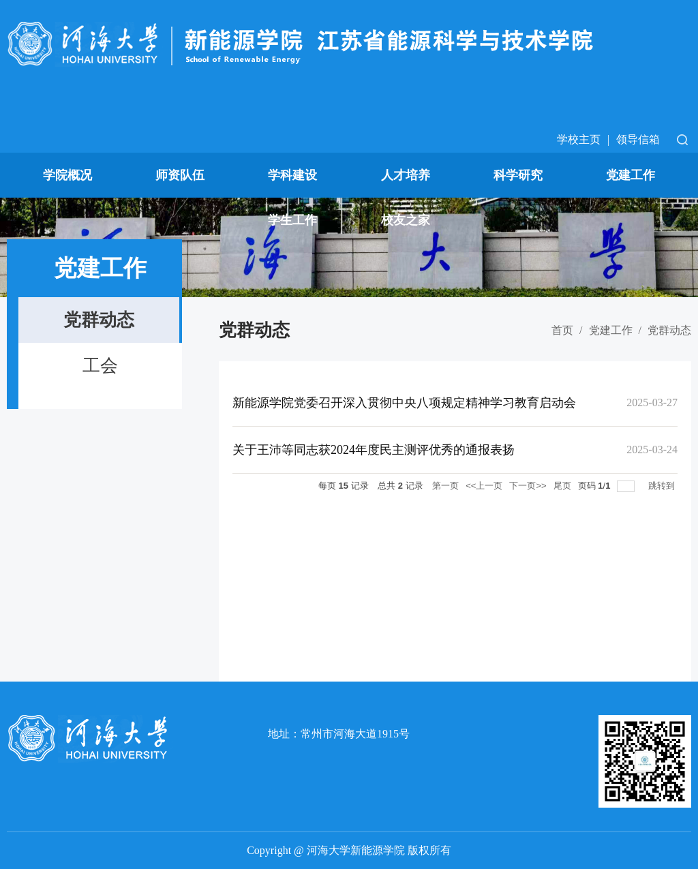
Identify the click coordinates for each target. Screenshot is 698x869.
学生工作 (292, 220)
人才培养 (405, 175)
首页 (562, 330)
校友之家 (405, 220)
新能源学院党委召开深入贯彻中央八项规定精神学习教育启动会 (404, 403)
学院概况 (67, 175)
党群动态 (669, 330)
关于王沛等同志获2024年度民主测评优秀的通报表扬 (373, 450)
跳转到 (663, 486)
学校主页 (579, 139)
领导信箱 (638, 139)
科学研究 (518, 175)
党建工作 (630, 175)
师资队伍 (179, 175)
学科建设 (292, 175)
